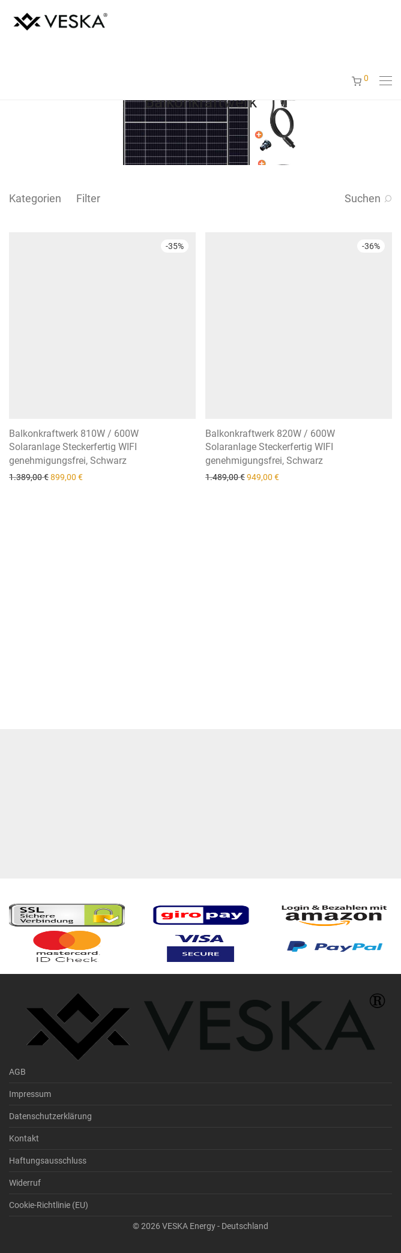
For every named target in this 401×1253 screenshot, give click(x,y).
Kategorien (35, 198)
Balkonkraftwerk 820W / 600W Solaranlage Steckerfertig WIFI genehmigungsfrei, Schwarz (270, 447)
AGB (17, 1072)
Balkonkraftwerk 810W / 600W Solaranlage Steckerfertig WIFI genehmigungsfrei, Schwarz (74, 447)
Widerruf (25, 1183)
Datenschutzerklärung (50, 1116)
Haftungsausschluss (47, 1160)
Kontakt (24, 1138)
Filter (88, 198)
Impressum (30, 1094)
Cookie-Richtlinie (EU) (48, 1205)
